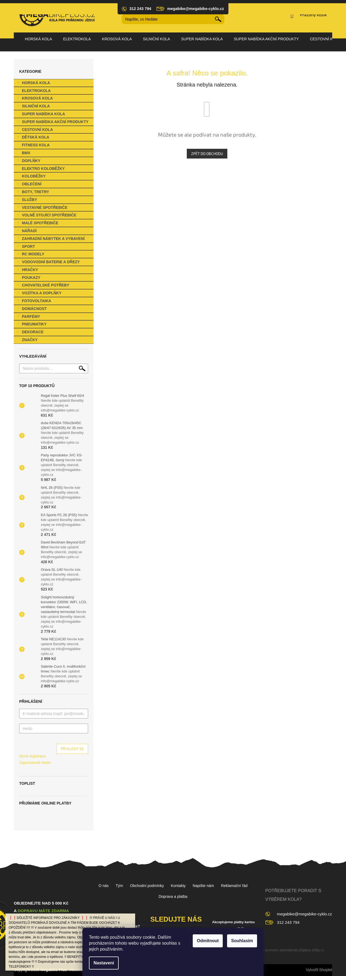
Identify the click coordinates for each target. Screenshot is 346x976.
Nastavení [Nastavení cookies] (104, 963)
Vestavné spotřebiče (41, 208)
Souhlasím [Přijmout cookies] (242, 940)
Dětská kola (32, 138)
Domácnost (31, 309)
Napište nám (203, 885)
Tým (119, 885)
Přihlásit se (72, 748)
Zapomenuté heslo (35, 762)
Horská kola (33, 83)
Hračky (27, 270)
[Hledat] (173, 19)
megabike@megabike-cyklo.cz (304, 914)
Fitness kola (36, 145)
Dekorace (30, 332)
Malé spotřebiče (37, 223)
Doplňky (28, 161)
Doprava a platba (173, 896)
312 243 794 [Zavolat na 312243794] (288, 922)
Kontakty (178, 885)
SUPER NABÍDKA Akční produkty (52, 122)
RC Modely (30, 255)
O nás (103, 885)
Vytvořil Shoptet (319, 970)
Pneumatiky (31, 325)
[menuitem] (38, 38)
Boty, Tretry (32, 192)
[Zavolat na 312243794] (139, 9)
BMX (26, 153)
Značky (30, 340)
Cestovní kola (34, 130)
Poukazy (31, 277)
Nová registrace (32, 756)
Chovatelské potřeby (42, 286)
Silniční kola (33, 107)
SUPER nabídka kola (44, 114)
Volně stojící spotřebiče (46, 216)
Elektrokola (33, 91)
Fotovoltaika (33, 301)
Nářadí (26, 231)
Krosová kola (34, 99)
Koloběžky (34, 176)
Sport (25, 247)
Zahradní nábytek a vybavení (50, 239)
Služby (26, 200)
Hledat (218, 19)
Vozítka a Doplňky (38, 293)
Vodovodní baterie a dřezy (48, 262)
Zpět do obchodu (207, 153)
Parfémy (28, 317)
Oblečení (28, 184)
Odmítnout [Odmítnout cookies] (208, 940)
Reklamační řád (234, 885)
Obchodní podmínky (147, 885)
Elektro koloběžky (44, 168)
